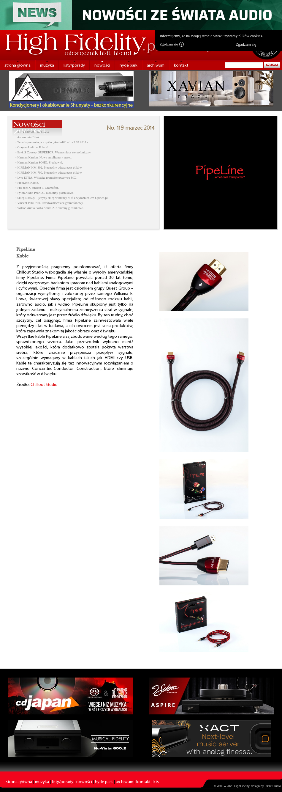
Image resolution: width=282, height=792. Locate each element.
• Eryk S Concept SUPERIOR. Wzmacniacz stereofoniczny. (53, 152)
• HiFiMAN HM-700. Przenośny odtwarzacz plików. (48, 172)
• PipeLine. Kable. (27, 182)
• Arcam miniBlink (27, 137)
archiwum (155, 65)
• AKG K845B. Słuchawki (32, 132)
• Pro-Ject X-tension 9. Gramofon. (37, 187)
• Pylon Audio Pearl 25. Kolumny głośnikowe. (44, 192)
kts (156, 782)
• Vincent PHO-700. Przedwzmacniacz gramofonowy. (49, 203)
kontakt (181, 65)
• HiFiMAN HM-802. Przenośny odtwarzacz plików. (48, 167)
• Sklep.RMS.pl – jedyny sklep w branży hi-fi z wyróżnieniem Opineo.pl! (62, 197)
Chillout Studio (44, 385)
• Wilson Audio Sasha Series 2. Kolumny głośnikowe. (49, 208)
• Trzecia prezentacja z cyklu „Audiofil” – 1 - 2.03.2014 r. (52, 142)
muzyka (47, 65)
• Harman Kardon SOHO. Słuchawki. (39, 162)
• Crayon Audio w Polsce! (31, 147)
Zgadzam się (172, 44)
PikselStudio (272, 786)
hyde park (128, 65)
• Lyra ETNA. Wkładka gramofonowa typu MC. (46, 177)
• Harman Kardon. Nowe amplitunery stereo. (43, 157)
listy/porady (74, 65)
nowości (102, 65)
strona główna (17, 65)
